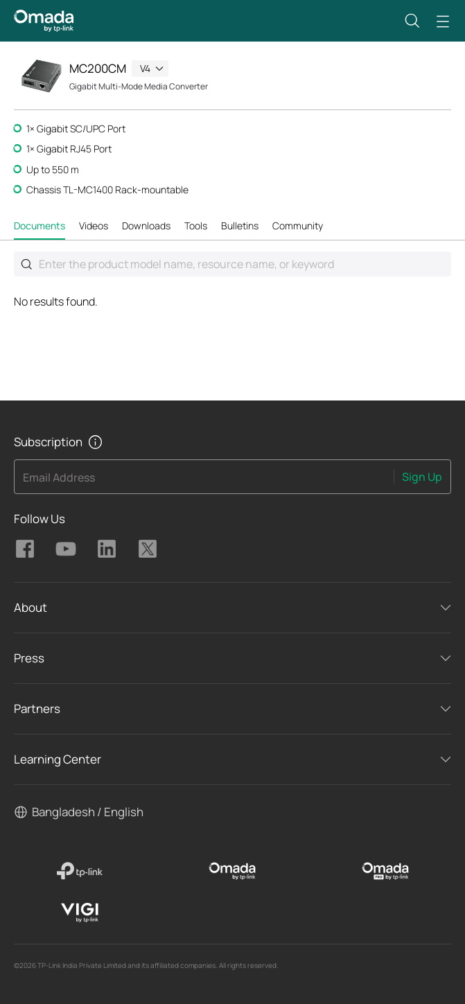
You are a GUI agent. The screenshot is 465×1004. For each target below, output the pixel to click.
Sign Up (422, 476)
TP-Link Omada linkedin (107, 549)
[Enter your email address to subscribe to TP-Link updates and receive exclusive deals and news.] (204, 481)
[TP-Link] (79, 870)
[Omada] (232, 870)
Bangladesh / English (87, 812)
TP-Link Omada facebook (25, 549)
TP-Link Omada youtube (66, 549)
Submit (26, 264)
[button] (412, 21)
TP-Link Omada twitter (148, 549)
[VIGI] (79, 912)
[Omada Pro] (385, 870)
